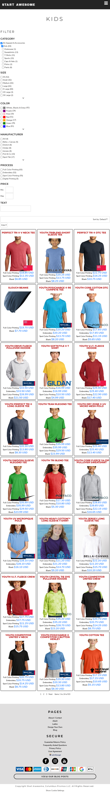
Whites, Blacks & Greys (16, 108)
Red (7, 117)
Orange (9, 120)
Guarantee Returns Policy (55, 742)
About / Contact (55, 718)
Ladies (55, 724)
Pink (8, 114)
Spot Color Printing (11, 276)
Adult (55, 721)
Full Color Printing (11, 273)
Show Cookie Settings (55, 790)
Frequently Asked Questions (55, 745)
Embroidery (47, 333)
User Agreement (55, 751)
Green (8, 123)
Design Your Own (55, 727)
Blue (8, 126)
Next (50, 694)
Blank (11, 279)
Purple (9, 111)
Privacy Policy (55, 748)
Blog (55, 730)
